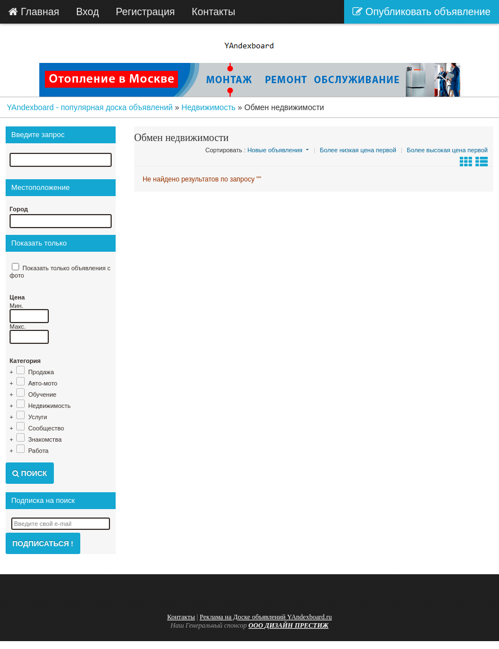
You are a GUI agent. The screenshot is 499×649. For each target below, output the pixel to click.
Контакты (181, 617)
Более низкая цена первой (358, 150)
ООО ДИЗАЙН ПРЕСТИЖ (289, 625)
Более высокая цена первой (447, 150)
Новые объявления (275, 150)
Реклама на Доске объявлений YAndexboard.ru (266, 617)
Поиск (29, 473)
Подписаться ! (43, 543)
